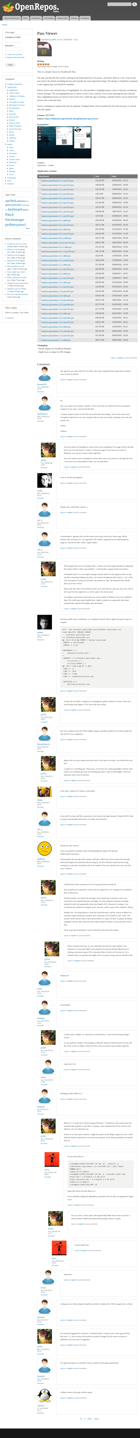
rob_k (39, 520)
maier (39, 989)
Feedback (85, 18)
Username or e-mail (13, 37)
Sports (11, 132)
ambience (21, 201)
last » (97, 1419)
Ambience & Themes (17, 96)
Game (11, 147)
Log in (113, 358)
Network (12, 114)
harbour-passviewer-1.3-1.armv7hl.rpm (58, 287)
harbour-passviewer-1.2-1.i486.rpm (56, 274)
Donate (74, 18)
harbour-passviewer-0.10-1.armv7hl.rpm (58, 243)
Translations (11, 178)
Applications (12, 87)
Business (12, 99)
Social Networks (15, 129)
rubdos (40, 632)
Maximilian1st (43, 744)
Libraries (10, 184)
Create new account (14, 54)
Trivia (11, 174)
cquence (40, 1405)
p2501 (53, 40)
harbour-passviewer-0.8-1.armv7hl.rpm (58, 225)
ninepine (41, 1018)
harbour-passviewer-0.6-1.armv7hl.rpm (58, 212)
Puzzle (11, 165)
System (12, 135)
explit (39, 490)
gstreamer (16, 204)
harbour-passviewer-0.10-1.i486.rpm (57, 238)
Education (13, 162)
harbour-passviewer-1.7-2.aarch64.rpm (58, 331)
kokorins (10, 318)
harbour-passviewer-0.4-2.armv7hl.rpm (58, 203)
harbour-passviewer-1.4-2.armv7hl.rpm (58, 291)
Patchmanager (14, 219)
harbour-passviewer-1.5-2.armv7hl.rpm (58, 309)
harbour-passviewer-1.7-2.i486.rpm (56, 340)
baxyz (43, 1077)
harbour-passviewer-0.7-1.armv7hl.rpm (58, 216)
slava (46, 1170)
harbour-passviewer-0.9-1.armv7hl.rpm (58, 234)
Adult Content (14, 93)
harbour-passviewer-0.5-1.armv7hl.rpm (58, 207)
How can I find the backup (17, 294)
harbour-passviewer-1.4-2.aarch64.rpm (58, 300)
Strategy (12, 171)
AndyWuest (42, 414)
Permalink (40, 391)
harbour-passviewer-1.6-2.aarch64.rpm (58, 318)
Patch (9, 214)
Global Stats (62, 18)
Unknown (12, 138)
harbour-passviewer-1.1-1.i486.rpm (56, 265)
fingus (40, 800)
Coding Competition (14, 84)
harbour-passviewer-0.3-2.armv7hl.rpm (58, 194)
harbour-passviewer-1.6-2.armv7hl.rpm (58, 322)
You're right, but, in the (15, 272)
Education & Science (17, 105)
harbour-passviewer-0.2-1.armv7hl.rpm (58, 185)
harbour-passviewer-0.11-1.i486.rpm (57, 247)
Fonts (9, 181)
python (10, 224)
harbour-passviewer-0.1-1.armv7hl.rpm (58, 181)
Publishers (36, 18)
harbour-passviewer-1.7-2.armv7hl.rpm (58, 336)
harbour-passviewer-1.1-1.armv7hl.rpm (58, 269)
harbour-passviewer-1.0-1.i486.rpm (56, 256)
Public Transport (15, 126)
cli (28, 201)
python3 (21, 224)
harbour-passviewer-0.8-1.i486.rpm (56, 220)
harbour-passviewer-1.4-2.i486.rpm (56, 296)
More (28, 228)
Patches (12, 120)
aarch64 (10, 201)
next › (90, 1419)
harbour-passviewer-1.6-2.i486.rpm (56, 327)
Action (11, 150)
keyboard (15, 209)
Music (11, 111)
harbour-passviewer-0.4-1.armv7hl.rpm (58, 198)
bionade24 (41, 384)
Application (13, 90)
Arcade (11, 156)
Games (9, 144)
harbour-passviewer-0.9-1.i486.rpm (56, 229)
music (25, 209)
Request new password (15, 57)
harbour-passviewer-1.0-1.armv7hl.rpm (58, 260)
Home (4, 25)
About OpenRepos (12, 18)
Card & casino (14, 159)
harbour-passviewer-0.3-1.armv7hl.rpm (58, 189)
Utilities (12, 141)
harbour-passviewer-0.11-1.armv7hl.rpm (58, 251)
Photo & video (14, 123)
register (120, 358)
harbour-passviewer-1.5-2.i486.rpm (56, 313)
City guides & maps (16, 102)
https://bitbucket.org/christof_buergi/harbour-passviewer (71, 118)
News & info (14, 117)
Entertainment (14, 108)
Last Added (49, 18)
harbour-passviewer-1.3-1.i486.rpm (56, 282)
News (25, 18)
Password (9, 46)
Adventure (13, 153)
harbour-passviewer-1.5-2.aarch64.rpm (58, 305)
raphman (41, 859)
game (8, 204)
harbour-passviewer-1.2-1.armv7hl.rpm (58, 278)
